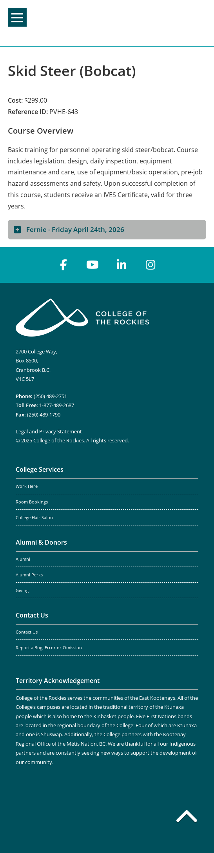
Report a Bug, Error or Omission (49, 647)
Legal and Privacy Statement (49, 431)
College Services (39, 469)
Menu (17, 17)
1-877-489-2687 (56, 405)
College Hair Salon (34, 517)
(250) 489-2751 (50, 396)
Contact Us (32, 615)
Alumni (23, 559)
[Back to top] (186, 817)
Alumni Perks (29, 575)
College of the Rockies (105, 23)
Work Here (27, 486)
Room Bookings (32, 502)
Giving (22, 590)
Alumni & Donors (41, 542)
